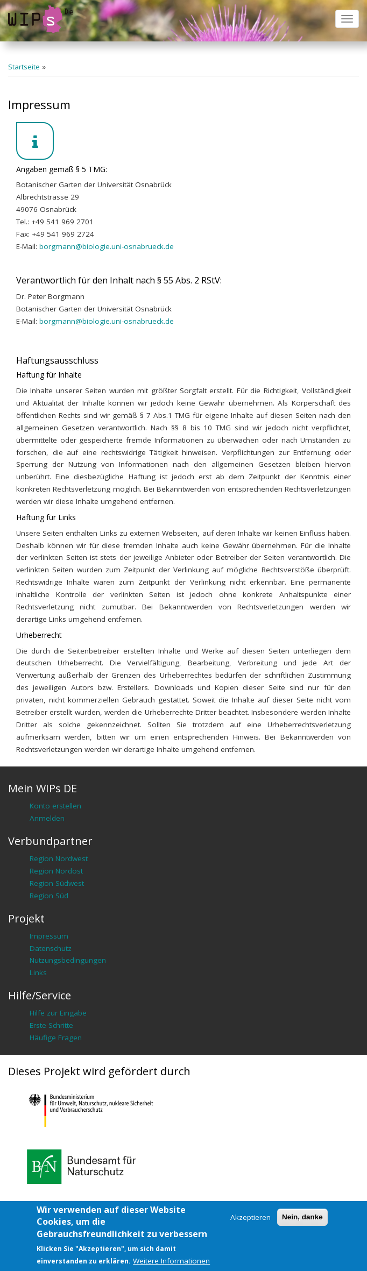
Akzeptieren (250, 1217)
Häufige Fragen (56, 1037)
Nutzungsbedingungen (68, 960)
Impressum (49, 936)
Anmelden (47, 818)
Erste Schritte (51, 1025)
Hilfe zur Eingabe (58, 1013)
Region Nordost (56, 871)
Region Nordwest (59, 858)
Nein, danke (302, 1217)
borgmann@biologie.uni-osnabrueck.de (106, 246)
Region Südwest (57, 883)
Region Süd (49, 895)
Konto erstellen (55, 806)
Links (38, 972)
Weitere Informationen (171, 1261)
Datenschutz (51, 948)
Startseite (24, 67)
